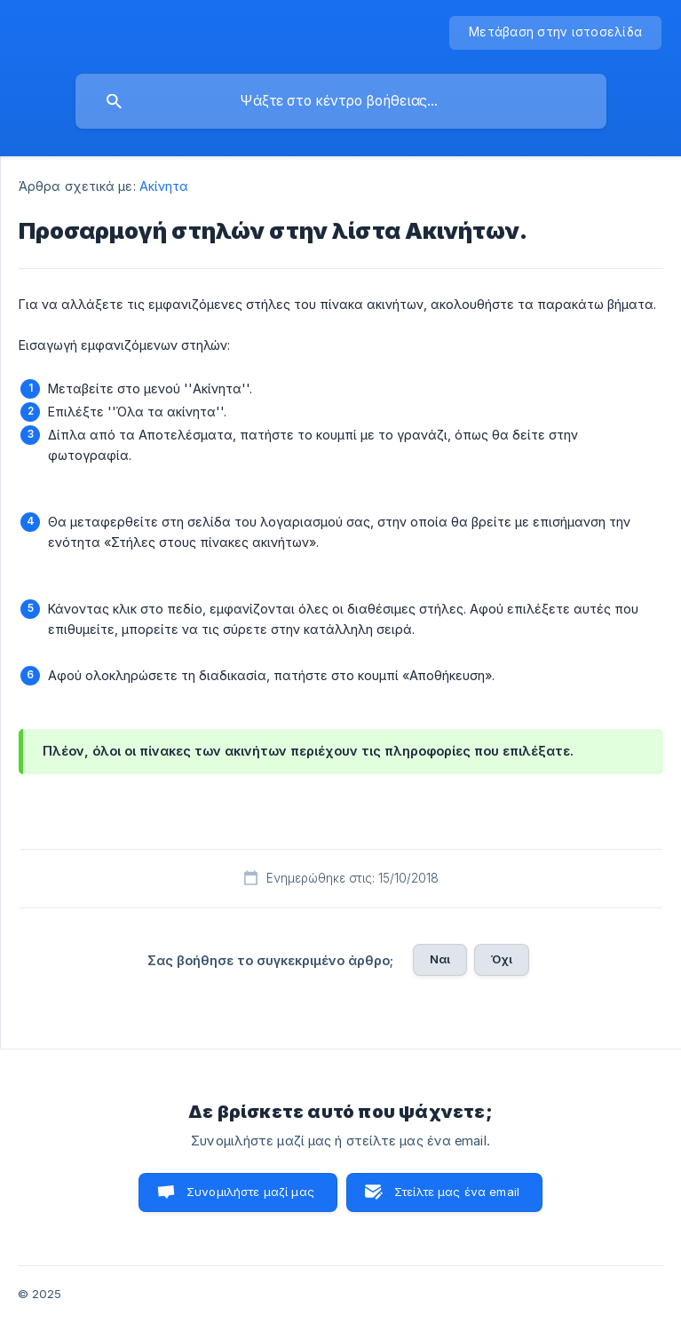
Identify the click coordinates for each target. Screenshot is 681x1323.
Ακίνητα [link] (164, 186)
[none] (555, 33)
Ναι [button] (440, 959)
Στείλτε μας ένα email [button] (456, 1191)
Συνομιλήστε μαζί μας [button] (250, 1191)
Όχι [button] (501, 959)
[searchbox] (340, 101)
